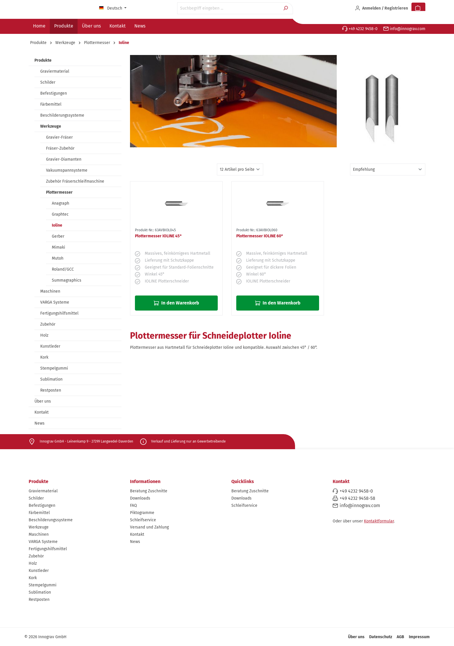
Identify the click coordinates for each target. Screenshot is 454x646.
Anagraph (60, 203)
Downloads (140, 498)
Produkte (43, 60)
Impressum (419, 636)
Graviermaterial (54, 71)
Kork (44, 357)
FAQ (133, 505)
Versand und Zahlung (149, 527)
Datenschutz (380, 636)
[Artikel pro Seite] (240, 169)
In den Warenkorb (176, 303)
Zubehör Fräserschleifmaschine (75, 181)
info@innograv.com (404, 28)
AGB (400, 636)
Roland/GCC (63, 269)
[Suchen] (286, 8)
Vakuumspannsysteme (66, 170)
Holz (44, 335)
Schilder (47, 82)
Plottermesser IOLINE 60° (259, 236)
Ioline (57, 225)
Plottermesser (59, 192)
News (39, 423)
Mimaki (58, 247)
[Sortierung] (387, 169)
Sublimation (51, 379)
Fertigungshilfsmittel (59, 313)
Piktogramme (142, 512)
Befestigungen (53, 93)
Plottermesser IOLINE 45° (158, 236)
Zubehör (47, 324)
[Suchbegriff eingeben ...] (228, 8)
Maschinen (50, 291)
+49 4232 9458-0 (360, 28)
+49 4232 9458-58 (357, 498)
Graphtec (60, 214)
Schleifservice (143, 519)
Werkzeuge (50, 126)
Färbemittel (50, 104)
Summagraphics (66, 280)
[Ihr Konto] (381, 8)
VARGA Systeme (54, 302)
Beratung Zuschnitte (148, 491)
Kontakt (41, 412)
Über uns (42, 401)
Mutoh (57, 258)
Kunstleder (50, 346)
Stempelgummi (54, 368)
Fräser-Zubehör (60, 148)
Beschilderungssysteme (62, 115)
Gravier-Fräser (59, 137)
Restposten (50, 390)
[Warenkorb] (418, 8)
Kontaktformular (379, 521)
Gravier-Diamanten (63, 159)
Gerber (58, 236)
